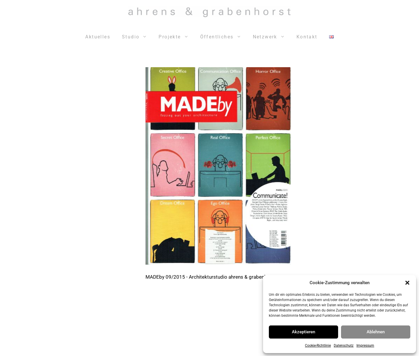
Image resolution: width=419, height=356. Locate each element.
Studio (137, 37)
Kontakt (307, 37)
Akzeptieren (303, 331)
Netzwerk (272, 37)
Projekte (176, 37)
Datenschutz (344, 345)
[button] (407, 283)
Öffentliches (223, 37)
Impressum (365, 345)
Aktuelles (97, 37)
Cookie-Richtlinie (318, 345)
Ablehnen (376, 331)
